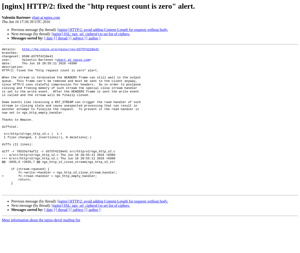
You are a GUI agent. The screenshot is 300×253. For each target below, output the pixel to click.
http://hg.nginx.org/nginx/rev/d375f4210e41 (60, 50)
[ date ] (49, 38)
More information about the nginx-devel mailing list (41, 249)
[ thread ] (63, 38)
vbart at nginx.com (46, 17)
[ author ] (93, 38)
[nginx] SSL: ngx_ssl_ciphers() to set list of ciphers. (91, 34)
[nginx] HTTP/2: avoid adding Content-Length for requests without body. (112, 30)
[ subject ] (78, 38)
